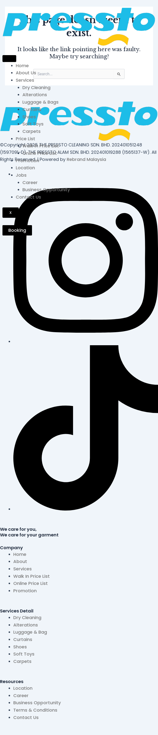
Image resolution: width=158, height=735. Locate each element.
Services (25, 80)
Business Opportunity (46, 190)
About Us (26, 73)
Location (25, 168)
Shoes (29, 117)
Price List (25, 139)
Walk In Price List (40, 146)
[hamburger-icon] (9, 58)
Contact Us (28, 197)
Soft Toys (33, 124)
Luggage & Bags (40, 102)
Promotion (27, 160)
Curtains (31, 109)
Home (22, 66)
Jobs (21, 175)
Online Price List (39, 153)
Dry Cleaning (36, 87)
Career (30, 182)
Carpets (31, 131)
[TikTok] (85, 509)
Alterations (34, 95)
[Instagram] (85, 341)
